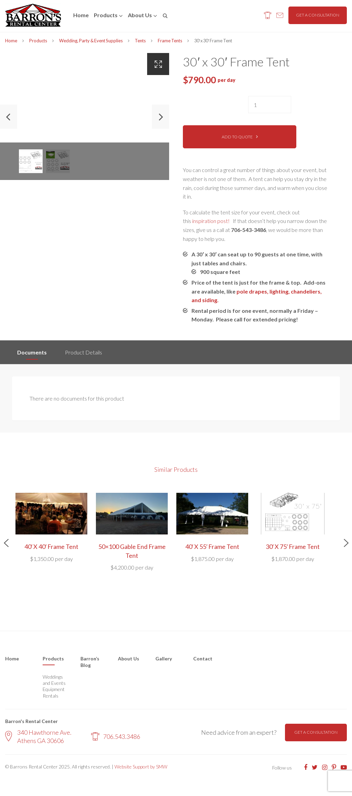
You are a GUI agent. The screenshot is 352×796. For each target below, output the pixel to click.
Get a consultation (317, 15)
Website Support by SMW (140, 767)
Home (81, 15)
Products (106, 15)
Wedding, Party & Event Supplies (91, 40)
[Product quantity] (269, 104)
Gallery (163, 658)
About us (140, 15)
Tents (140, 40)
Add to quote (237, 136)
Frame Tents (170, 40)
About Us (128, 658)
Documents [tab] (32, 352)
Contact (202, 658)
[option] (84, 116)
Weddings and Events (54, 680)
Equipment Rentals (54, 692)
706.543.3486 (115, 736)
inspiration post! (211, 220)
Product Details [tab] (83, 352)
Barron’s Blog (89, 662)
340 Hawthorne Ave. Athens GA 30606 (38, 736)
